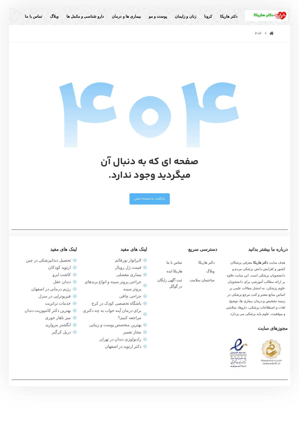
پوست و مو (154, 21)
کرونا (204, 21)
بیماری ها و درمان (122, 21)
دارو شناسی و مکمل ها (81, 21)
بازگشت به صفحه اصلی (149, 219)
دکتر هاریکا (224, 21)
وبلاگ (50, 21)
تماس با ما (223, 34)
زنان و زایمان (181, 21)
